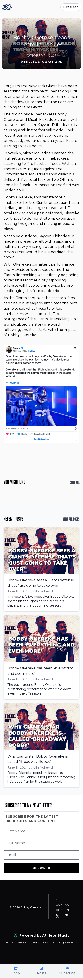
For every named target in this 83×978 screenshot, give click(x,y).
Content (63, 910)
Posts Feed (70, 7)
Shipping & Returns (64, 942)
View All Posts (71, 519)
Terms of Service (16, 942)
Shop (60, 899)
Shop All (74, 482)
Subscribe (41, 868)
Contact (63, 904)
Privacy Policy (40, 942)
